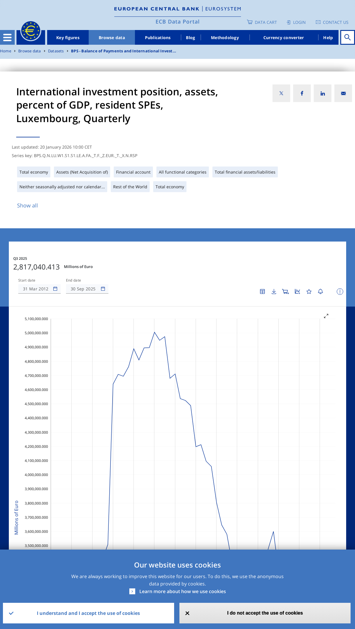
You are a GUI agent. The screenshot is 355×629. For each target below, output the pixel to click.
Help (328, 37)
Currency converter (283, 37)
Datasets (56, 51)
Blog (190, 37)
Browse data (112, 37)
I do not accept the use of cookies (265, 612)
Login (299, 22)
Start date (26, 280)
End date (73, 280)
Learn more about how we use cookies (182, 591)
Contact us (336, 22)
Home (5, 51)
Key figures (68, 37)
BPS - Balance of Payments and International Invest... (123, 51)
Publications (158, 37)
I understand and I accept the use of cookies (88, 613)
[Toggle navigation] (7, 37)
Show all (27, 205)
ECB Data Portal (178, 21)
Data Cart (266, 22)
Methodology (225, 37)
